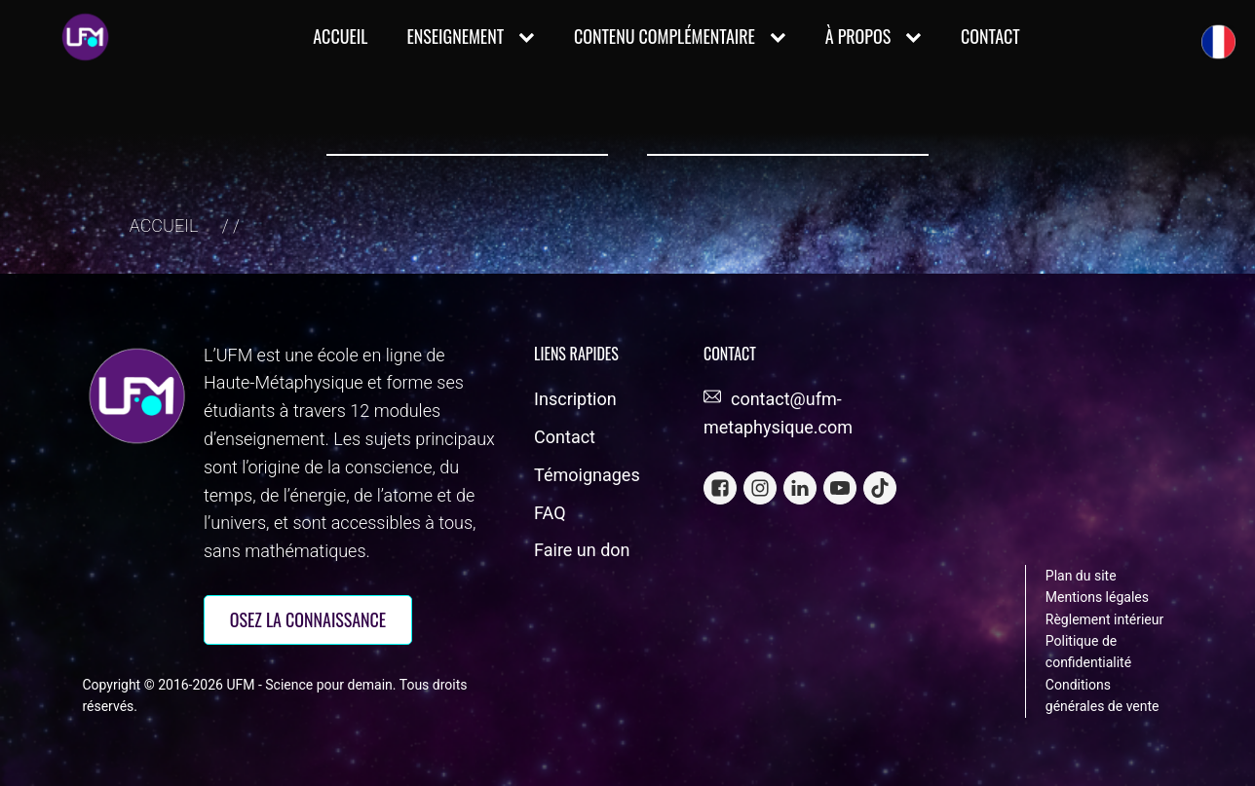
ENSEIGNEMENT (470, 36)
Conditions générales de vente (1103, 695)
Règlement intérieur (1104, 619)
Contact (564, 437)
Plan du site (1081, 575)
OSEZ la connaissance (308, 619)
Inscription (575, 399)
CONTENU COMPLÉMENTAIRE (680, 36)
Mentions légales (1097, 597)
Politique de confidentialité (1088, 651)
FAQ (549, 513)
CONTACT (990, 36)
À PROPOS (873, 36)
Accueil (340, 36)
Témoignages (587, 475)
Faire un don (581, 550)
